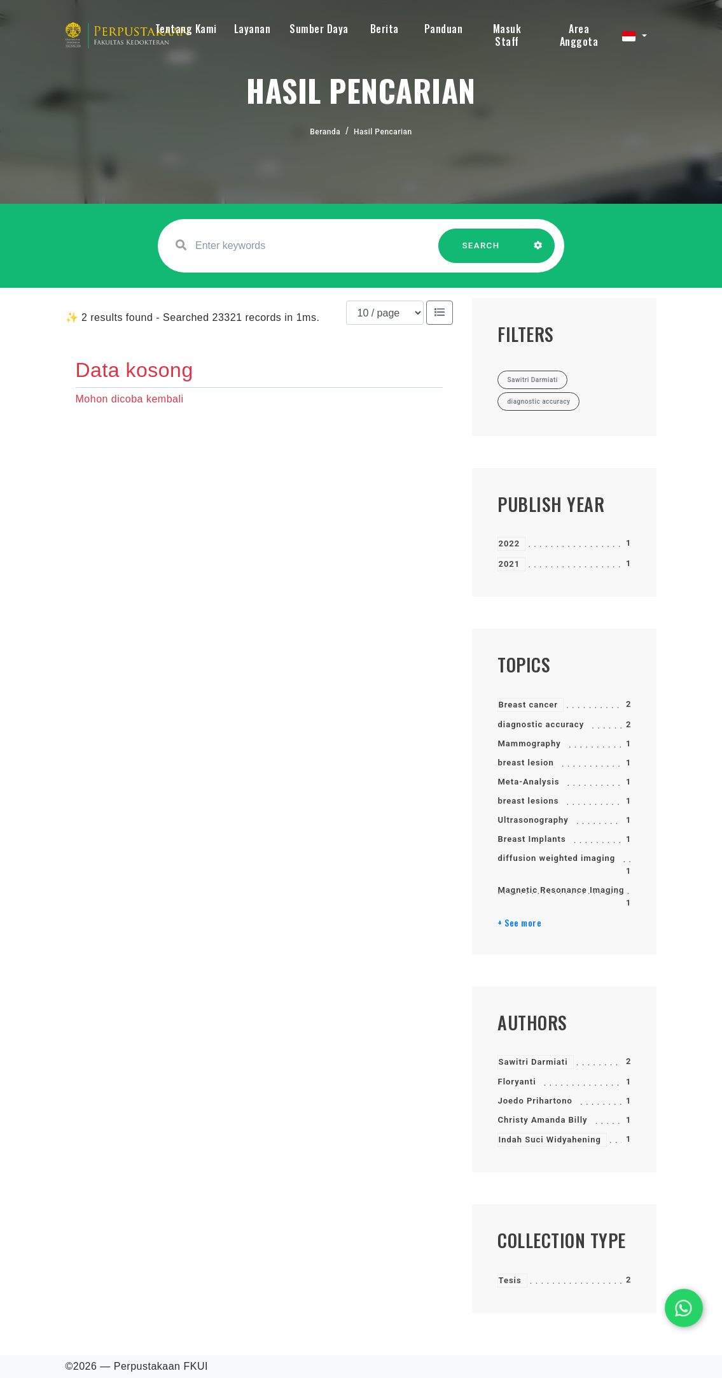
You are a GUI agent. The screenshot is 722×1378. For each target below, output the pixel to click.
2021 (509, 564)
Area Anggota (579, 35)
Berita (384, 28)
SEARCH (481, 252)
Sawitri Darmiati (532, 1062)
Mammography (528, 743)
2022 (509, 543)
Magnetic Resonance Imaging (560, 890)
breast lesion (525, 762)
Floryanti (516, 1081)
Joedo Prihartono (534, 1100)
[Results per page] (385, 313)
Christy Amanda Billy (542, 1120)
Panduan (443, 28)
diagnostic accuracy (540, 724)
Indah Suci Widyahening (549, 1139)
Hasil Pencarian (383, 131)
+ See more (519, 922)
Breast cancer (528, 704)
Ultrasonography (532, 820)
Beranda (325, 131)
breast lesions (528, 801)
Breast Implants (531, 839)
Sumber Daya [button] (319, 28)
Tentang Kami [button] (186, 28)
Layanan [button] (252, 28)
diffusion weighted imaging (556, 858)
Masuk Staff (507, 35)
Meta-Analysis (528, 781)
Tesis (509, 1280)
